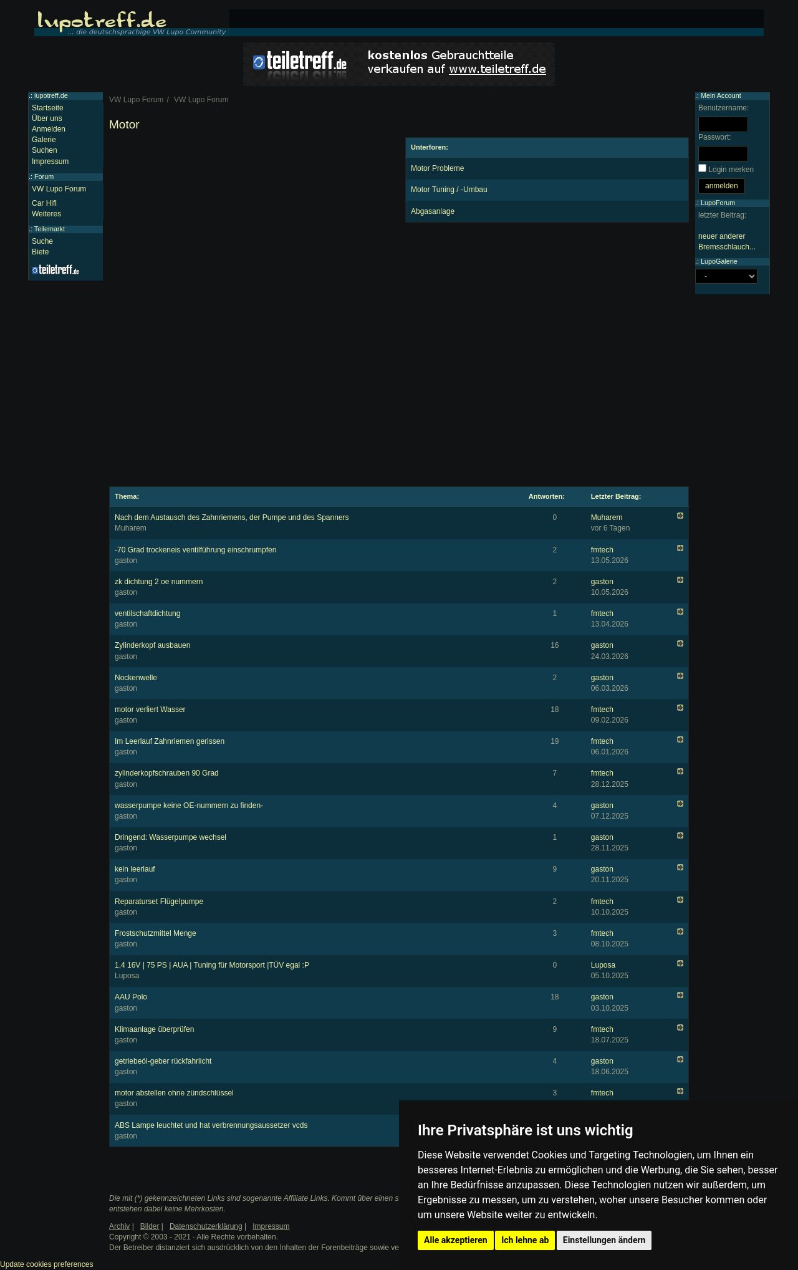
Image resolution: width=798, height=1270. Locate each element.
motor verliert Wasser (150, 709)
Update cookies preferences (46, 1264)
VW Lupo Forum (59, 189)
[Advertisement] (251, 224)
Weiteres (46, 213)
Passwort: (714, 137)
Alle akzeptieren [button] (456, 1240)
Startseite (48, 107)
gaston (602, 581)
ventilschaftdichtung (147, 613)
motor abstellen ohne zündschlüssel (174, 1093)
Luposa (603, 965)
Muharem (607, 517)
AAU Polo (131, 997)
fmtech (602, 550)
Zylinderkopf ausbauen (152, 645)
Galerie (44, 139)
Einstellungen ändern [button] (604, 1240)
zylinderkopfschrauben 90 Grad (167, 773)
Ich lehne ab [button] (525, 1240)
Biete (40, 252)
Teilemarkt (49, 229)
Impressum (50, 161)
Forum (44, 176)
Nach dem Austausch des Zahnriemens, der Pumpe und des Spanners (232, 517)
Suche (42, 241)
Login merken (731, 169)
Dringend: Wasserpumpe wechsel (170, 837)
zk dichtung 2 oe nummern (159, 581)
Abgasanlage (432, 211)
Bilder (150, 1226)
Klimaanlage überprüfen (154, 1029)
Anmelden (48, 129)
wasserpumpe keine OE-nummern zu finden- (189, 805)
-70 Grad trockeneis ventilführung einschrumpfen (195, 550)
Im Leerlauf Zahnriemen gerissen (169, 741)
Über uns (47, 118)
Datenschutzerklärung (206, 1226)
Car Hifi (44, 203)
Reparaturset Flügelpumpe (159, 901)
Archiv (119, 1226)
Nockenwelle (136, 677)
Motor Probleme (437, 168)
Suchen (44, 150)
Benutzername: (723, 107)
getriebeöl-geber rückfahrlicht (163, 1061)
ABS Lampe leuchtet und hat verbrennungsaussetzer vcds (211, 1125)
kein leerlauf (135, 869)
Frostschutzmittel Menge (155, 933)
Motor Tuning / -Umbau (449, 189)
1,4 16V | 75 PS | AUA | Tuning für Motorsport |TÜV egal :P (212, 965)
